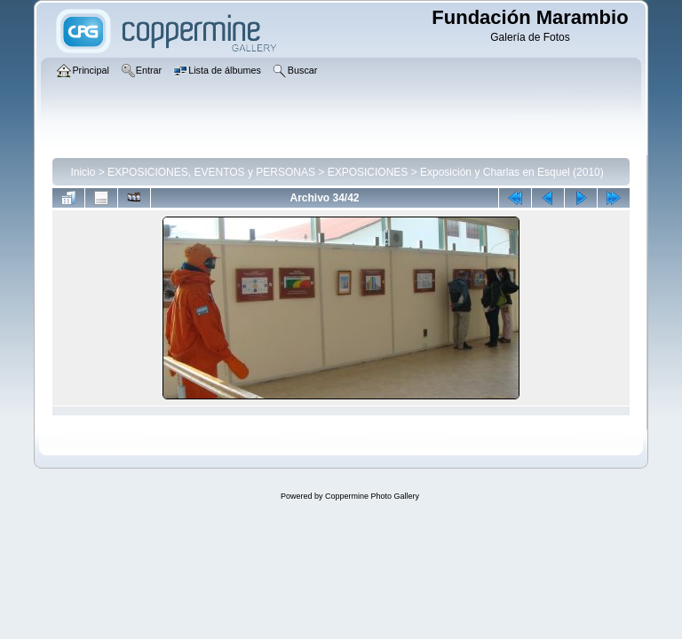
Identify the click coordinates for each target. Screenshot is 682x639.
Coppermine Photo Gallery (372, 496)
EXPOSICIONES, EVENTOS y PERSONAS (211, 172)
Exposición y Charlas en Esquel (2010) (512, 172)
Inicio (82, 172)
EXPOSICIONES (368, 172)
